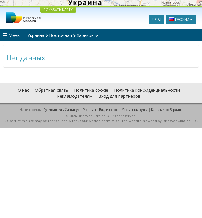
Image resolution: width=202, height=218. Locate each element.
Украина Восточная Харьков (63, 35)
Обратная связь (51, 90)
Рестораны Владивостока (101, 109)
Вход (156, 18)
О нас (23, 90)
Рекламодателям (75, 96)
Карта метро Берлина (167, 109)
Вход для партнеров (119, 96)
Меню (12, 35)
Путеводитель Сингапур (61, 109)
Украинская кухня (135, 109)
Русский (181, 19)
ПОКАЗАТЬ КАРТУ (58, 9)
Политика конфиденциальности (147, 90)
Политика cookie (91, 90)
